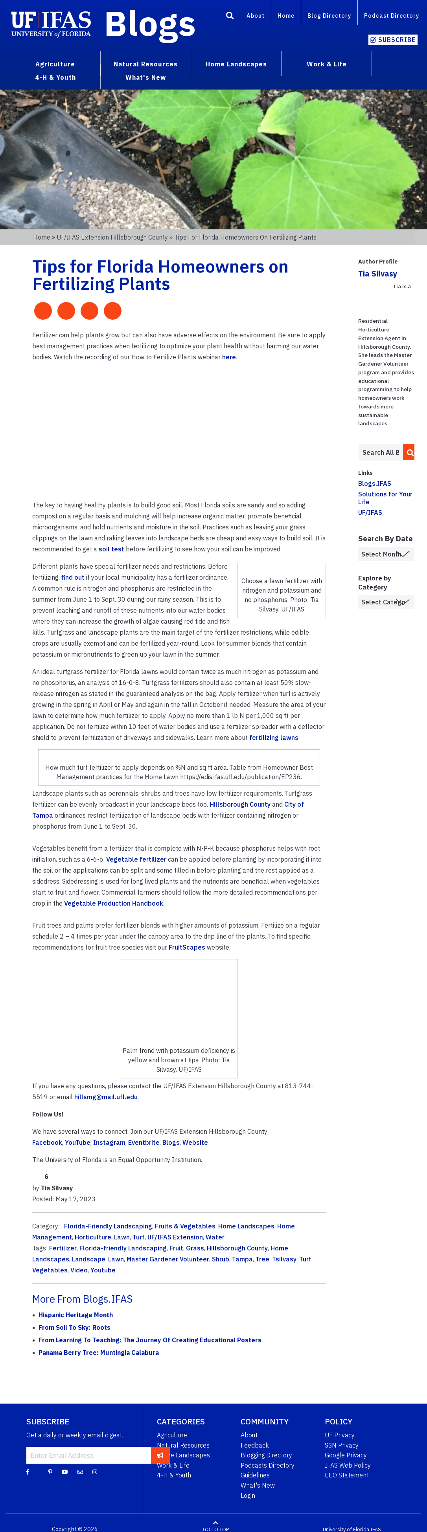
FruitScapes (187, 947)
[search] (407, 452)
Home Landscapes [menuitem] (236, 64)
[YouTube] (65, 1471)
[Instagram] (94, 1471)
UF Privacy (340, 1435)
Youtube (103, 1270)
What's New (258, 1485)
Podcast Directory (391, 15)
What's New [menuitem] (145, 77)
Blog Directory (329, 15)
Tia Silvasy (377, 273)
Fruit (176, 1248)
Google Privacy (346, 1455)
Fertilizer (63, 1248)
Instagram (109, 1142)
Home (286, 15)
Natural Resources (183, 1445)
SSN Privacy (342, 1445)
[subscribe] (160, 1455)
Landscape (88, 1259)
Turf (139, 1237)
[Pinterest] (50, 1471)
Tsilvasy (284, 1259)
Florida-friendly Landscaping (123, 1248)
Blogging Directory (266, 1455)
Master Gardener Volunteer (168, 1259)
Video (79, 1270)
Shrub (220, 1259)
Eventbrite (144, 1142)
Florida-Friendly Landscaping (108, 1226)
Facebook (47, 1142)
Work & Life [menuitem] (327, 64)
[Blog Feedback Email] (80, 1471)
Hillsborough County (240, 804)
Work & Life (173, 1465)
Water (215, 1237)
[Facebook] (27, 1471)
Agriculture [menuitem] (55, 64)
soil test (111, 549)
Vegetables (50, 1270)
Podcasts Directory (267, 1465)
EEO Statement (347, 1475)
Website (195, 1142)
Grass (195, 1248)
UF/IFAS (370, 512)
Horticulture (93, 1237)
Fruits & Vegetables (185, 1226)
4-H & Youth (174, 1475)
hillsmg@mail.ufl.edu (106, 1097)
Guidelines (255, 1475)
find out (73, 577)
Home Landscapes (246, 1226)
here (229, 357)
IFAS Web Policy (348, 1465)
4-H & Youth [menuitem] (55, 77)
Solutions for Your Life (385, 497)
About (256, 15)
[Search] (230, 17)
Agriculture (172, 1435)
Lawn (122, 1237)
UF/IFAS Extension (175, 1237)
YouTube (77, 1142)
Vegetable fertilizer (136, 859)
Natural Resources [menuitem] (146, 64)
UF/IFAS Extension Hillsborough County (112, 237)
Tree (262, 1259)
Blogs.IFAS (374, 483)
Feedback (255, 1445)
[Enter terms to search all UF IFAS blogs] (380, 452)
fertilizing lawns (273, 737)
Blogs (150, 22)
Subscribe (397, 40)
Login (248, 1495)
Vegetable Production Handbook (113, 903)
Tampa (242, 1259)
